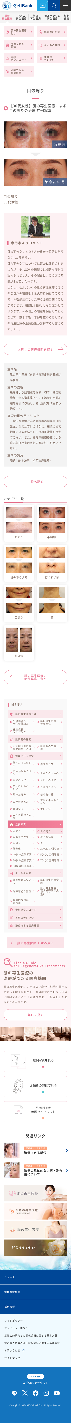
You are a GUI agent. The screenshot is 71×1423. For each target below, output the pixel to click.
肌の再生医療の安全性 (48, 722)
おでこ (17, 831)
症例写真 (18, 824)
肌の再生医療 (7, 17)
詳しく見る (35, 1014)
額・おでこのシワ (22, 764)
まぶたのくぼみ (49, 772)
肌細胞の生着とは (49, 747)
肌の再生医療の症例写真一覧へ (35, 677)
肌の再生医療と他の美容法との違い (49, 891)
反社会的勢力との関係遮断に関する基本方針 (30, 1335)
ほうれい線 (47, 794)
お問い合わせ (42, 5)
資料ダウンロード (16, 58)
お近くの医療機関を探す (35, 349)
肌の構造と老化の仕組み (21, 722)
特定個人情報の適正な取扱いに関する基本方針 (32, 1343)
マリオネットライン (49, 801)
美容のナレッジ (47, 58)
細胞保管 (66, 17)
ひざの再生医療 (21, 17)
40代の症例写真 (22, 854)
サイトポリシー (13, 1320)
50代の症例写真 (49, 854)
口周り (17, 842)
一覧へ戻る (35, 481)
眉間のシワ (47, 764)
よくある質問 (49, 45)
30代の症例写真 (49, 848)
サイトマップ (12, 1358)
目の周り (45, 831)
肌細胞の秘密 (49, 32)
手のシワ (45, 809)
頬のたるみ (19, 794)
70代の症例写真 (49, 860)
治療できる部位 (14, 45)
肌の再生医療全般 (49, 881)
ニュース (9, 1277)
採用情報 (9, 1306)
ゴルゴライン (48, 787)
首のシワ (18, 809)
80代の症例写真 (22, 866)
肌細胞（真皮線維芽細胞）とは (22, 747)
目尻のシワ (19, 780)
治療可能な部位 (22, 891)
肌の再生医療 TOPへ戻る (35, 943)
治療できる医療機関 (14, 71)
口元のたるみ (21, 801)
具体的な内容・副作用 (22, 901)
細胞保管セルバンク (19, 731)
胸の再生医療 (35, 17)
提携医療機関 (12, 1292)
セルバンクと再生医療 (52, 17)
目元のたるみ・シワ (22, 787)
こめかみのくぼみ (22, 772)
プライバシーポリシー (17, 1328)
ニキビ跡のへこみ (22, 816)
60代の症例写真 (22, 860)
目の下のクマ (48, 780)
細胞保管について (22, 881)
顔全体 (17, 848)
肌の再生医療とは (16, 31)
